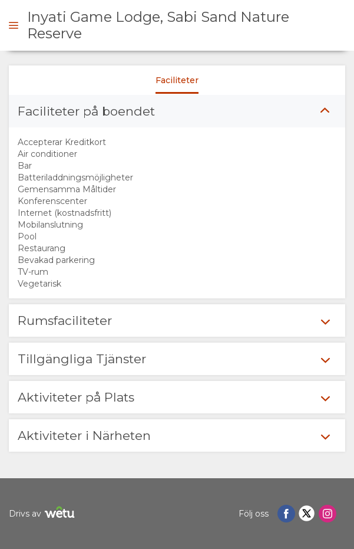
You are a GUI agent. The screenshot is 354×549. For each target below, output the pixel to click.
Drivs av (43, 514)
